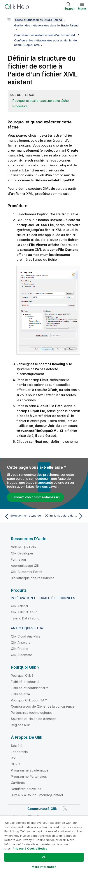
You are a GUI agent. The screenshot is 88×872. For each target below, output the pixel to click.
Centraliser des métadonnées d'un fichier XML (45, 35)
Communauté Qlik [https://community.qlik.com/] (42, 808)
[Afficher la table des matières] (8, 20)
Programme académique (29, 770)
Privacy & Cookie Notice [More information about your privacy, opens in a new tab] (29, 848)
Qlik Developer (22, 553)
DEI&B (15, 764)
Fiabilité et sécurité (25, 681)
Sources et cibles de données (33, 718)
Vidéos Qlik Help (23, 547)
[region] (44, 844)
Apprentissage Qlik (25, 565)
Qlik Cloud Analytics (25, 636)
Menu (82, 8)
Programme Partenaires (29, 776)
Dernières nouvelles (26, 788)
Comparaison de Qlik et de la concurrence (43, 706)
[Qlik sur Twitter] (65, 808)
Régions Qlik (20, 725)
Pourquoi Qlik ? (22, 675)
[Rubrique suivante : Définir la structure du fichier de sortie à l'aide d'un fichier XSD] (65, 516)
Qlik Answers (21, 642)
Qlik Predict (19, 648)
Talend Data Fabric (25, 618)
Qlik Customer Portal (26, 571)
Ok (44, 857)
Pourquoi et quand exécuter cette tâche (40, 100)
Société (17, 745)
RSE (14, 758)
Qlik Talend (19, 606)
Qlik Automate (21, 654)
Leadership (19, 751)
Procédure (20, 106)
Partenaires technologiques (32, 712)
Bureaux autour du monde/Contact (37, 795)
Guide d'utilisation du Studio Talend (38, 20)
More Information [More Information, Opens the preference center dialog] (44, 866)
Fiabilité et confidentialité (30, 688)
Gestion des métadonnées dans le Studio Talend (46, 25)
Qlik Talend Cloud (24, 612)
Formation (18, 559)
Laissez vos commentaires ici (35, 497)
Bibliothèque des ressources (33, 578)
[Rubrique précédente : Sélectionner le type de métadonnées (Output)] (23, 516)
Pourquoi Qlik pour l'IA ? (29, 700)
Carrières (18, 782)
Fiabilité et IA (20, 694)
